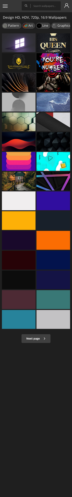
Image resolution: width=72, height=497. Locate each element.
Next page (36, 338)
